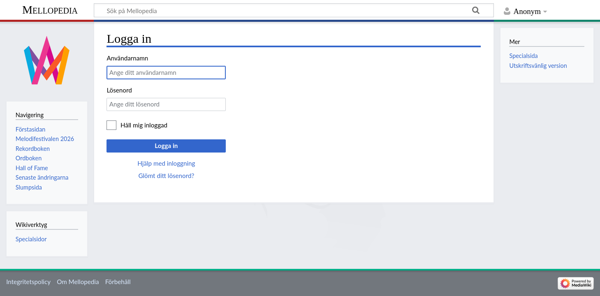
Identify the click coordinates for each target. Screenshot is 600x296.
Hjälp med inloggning (166, 163)
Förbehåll (118, 281)
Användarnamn (127, 58)
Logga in (166, 145)
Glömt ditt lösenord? (166, 175)
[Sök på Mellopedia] (293, 10)
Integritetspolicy (28, 281)
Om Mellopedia (78, 281)
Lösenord (119, 90)
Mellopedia (50, 9)
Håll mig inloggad (143, 125)
